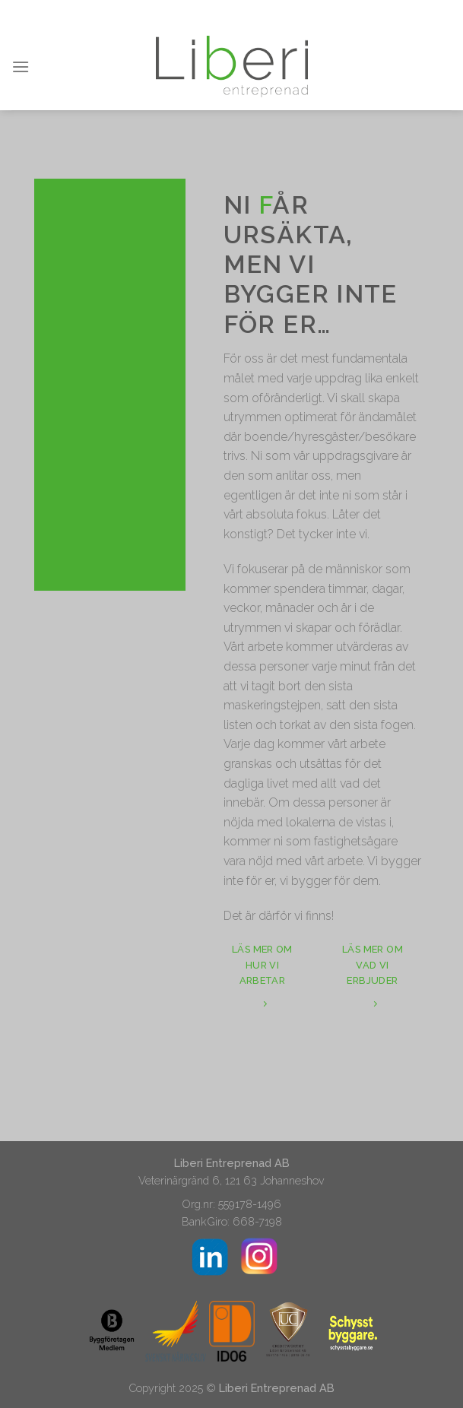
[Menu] (20, 66)
